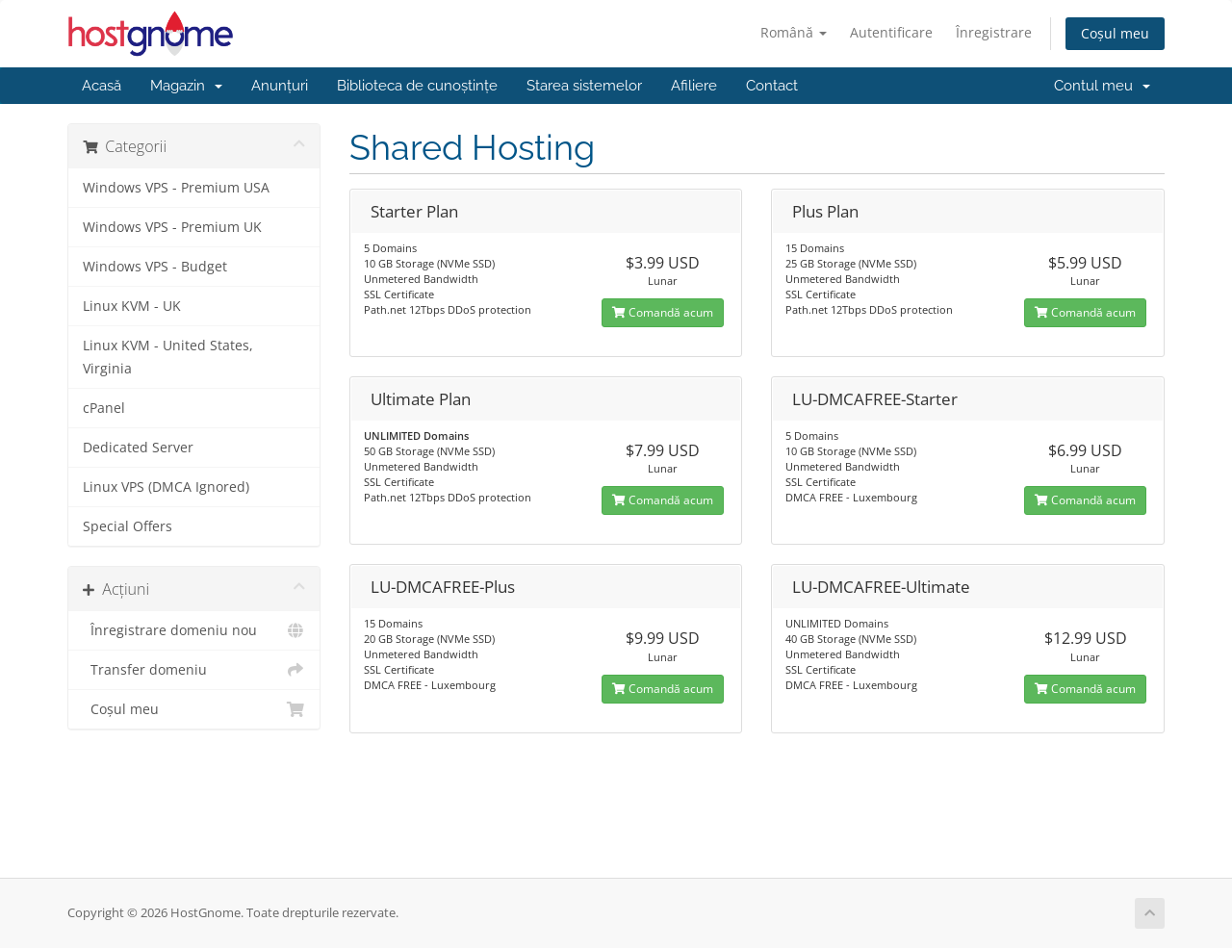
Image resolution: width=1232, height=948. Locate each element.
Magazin (186, 85)
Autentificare (891, 32)
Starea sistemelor (584, 85)
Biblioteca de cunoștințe (417, 85)
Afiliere (694, 85)
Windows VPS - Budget (155, 266)
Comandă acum (662, 312)
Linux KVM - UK (132, 306)
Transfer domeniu (194, 669)
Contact (772, 85)
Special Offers (127, 526)
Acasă (101, 85)
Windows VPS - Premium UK (172, 227)
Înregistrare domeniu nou (194, 630)
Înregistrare (994, 32)
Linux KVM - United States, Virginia (168, 357)
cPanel (104, 408)
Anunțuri (279, 85)
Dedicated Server (138, 447)
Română (793, 32)
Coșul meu (1115, 33)
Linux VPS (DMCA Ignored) (166, 487)
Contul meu (1102, 85)
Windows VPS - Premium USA (176, 187)
